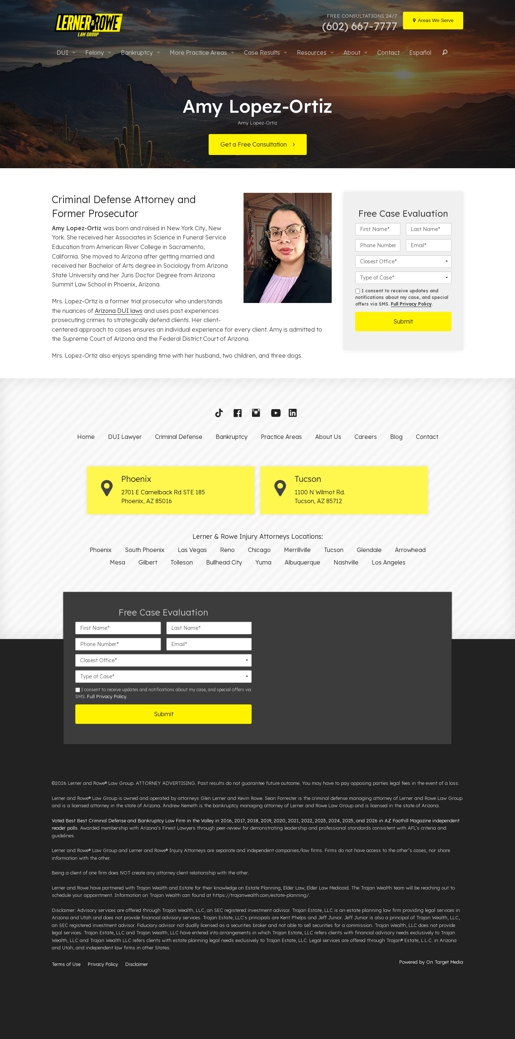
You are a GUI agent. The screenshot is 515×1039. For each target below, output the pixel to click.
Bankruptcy (137, 52)
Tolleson (181, 562)
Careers (365, 436)
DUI (62, 52)
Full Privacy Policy (411, 304)
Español (420, 52)
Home (86, 436)
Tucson (333, 549)
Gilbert (147, 562)
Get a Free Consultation (253, 144)
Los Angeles (389, 562)
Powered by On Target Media (431, 962)
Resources (312, 52)
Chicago (259, 549)
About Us (328, 436)
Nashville (346, 562)
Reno (227, 549)
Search (443, 52)
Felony (94, 52)
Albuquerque (302, 562)
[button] (221, 414)
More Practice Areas (198, 52)
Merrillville (297, 549)
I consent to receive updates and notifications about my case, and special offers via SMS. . (401, 297)
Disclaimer (136, 964)
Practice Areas (281, 436)
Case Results (262, 52)
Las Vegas (192, 549)
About (351, 52)
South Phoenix (145, 549)
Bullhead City (224, 562)
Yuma (263, 562)
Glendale (369, 549)
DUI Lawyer (125, 436)
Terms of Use (66, 964)
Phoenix (101, 549)
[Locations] (433, 20)
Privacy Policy (103, 964)
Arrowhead (410, 549)
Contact (388, 52)
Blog (396, 436)
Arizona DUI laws (119, 310)
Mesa (117, 562)
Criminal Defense (178, 436)
